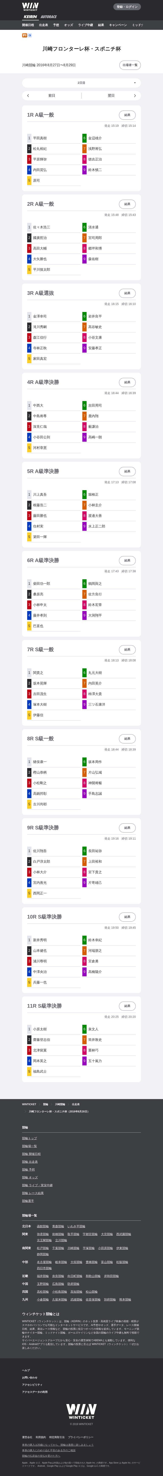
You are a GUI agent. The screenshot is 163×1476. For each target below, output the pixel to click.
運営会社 (27, 1437)
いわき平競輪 (76, 1226)
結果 (101, 25)
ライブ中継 (85, 25)
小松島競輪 (59, 1291)
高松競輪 (43, 1291)
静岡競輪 (43, 1254)
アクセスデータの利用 (35, 1391)
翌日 (123, 95)
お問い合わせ (29, 1377)
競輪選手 (28, 1201)
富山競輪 (107, 1262)
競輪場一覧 (29, 1146)
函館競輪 (43, 1226)
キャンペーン (118, 25)
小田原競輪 (105, 1248)
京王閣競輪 (44, 1240)
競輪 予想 (28, 1169)
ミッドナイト (141, 25)
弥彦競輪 (43, 1234)
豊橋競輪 (92, 1262)
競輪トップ (29, 1138)
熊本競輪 (125, 1299)
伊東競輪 (122, 1248)
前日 (40, 95)
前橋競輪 (58, 1234)
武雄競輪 (76, 1299)
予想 (56, 25)
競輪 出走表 (30, 1161)
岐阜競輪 (61, 1262)
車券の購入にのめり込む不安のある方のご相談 (49, 1450)
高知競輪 (76, 1291)
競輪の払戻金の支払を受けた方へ (41, 1455)
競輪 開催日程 (31, 1154)
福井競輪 (43, 1276)
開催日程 (28, 25)
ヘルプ (26, 1370)
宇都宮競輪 (90, 1234)
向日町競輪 (74, 1276)
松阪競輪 (122, 1262)
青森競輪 (58, 1226)
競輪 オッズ (30, 1177)
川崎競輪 (73, 1248)
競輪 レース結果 (33, 1193)
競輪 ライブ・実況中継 (37, 1185)
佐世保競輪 (93, 1299)
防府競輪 (73, 1284)
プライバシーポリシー (80, 1437)
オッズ (68, 25)
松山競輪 (92, 1291)
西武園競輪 (123, 1234)
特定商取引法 (57, 1437)
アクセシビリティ (32, 1384)
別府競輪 (110, 1299)
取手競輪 (73, 1234)
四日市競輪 (44, 1268)
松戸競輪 (43, 1248)
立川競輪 (61, 1240)
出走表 (43, 25)
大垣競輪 (76, 1262)
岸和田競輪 (111, 1276)
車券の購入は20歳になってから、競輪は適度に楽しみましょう (58, 1444)
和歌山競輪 (93, 1276)
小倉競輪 (43, 1299)
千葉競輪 (58, 1248)
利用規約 (41, 1437)
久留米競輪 (59, 1299)
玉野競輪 (43, 1284)
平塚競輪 (89, 1248)
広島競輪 (58, 1284)
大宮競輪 (107, 1234)
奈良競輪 (58, 1276)
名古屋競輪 (44, 1262)
